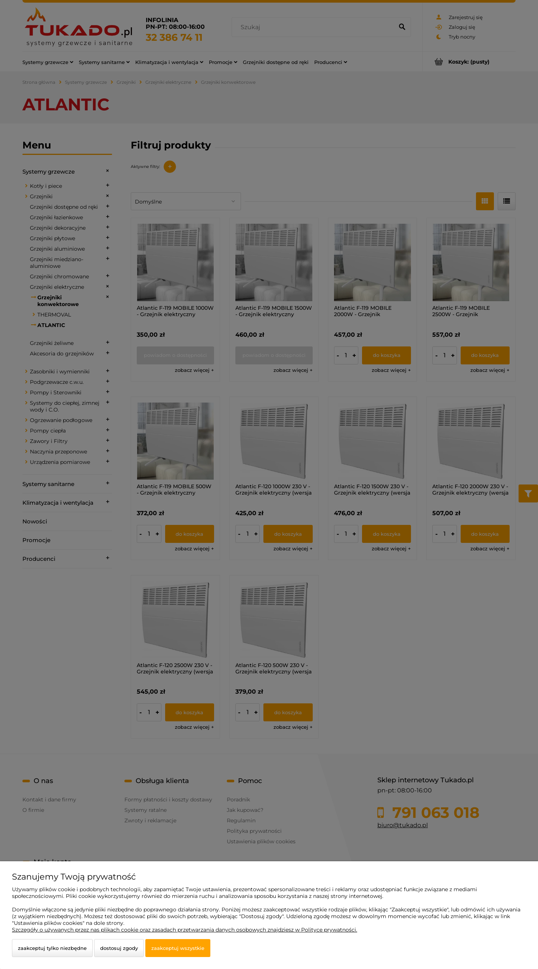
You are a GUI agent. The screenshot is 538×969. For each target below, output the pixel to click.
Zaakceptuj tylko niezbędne (52, 948)
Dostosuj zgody (119, 948)
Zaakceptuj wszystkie (177, 948)
